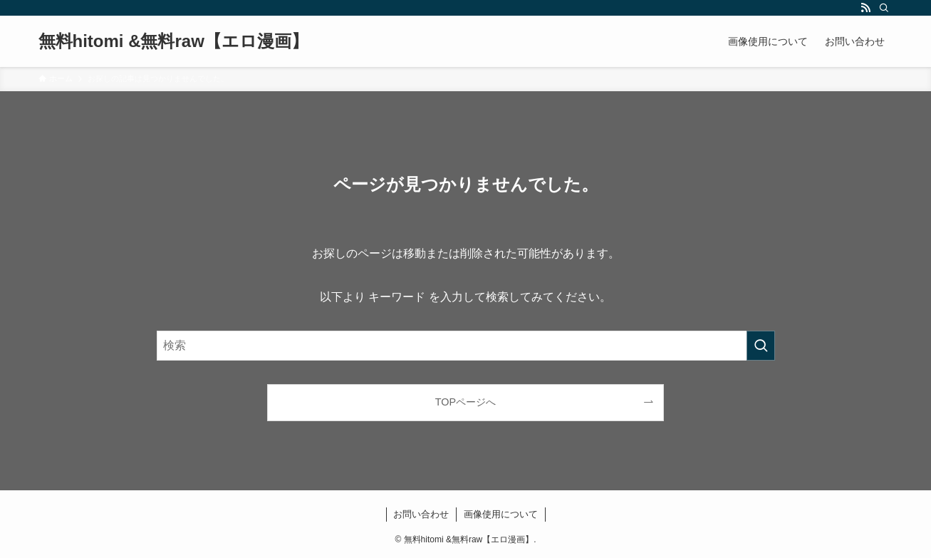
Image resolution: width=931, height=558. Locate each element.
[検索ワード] (466, 346)
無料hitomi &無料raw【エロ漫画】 (173, 41)
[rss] (865, 8)
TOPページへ (465, 402)
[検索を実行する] (761, 346)
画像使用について (501, 514)
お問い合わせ (421, 514)
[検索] (884, 8)
